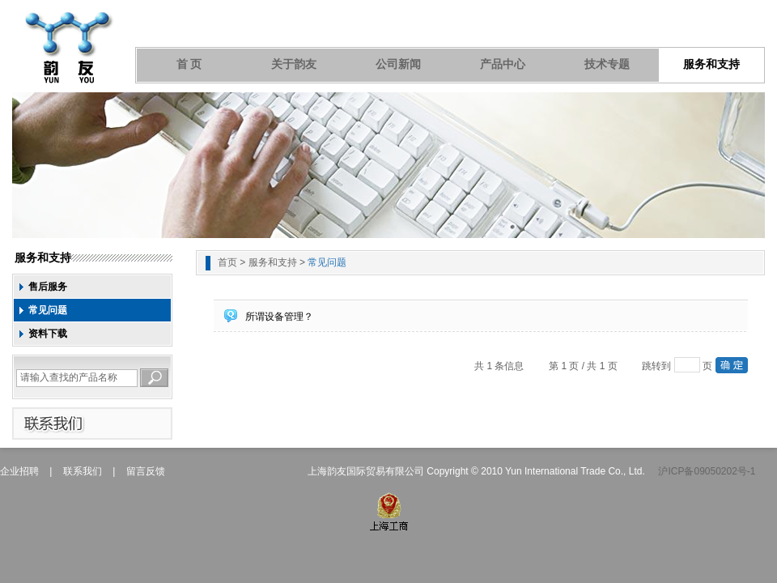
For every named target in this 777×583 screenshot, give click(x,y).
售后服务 (47, 286)
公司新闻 (398, 64)
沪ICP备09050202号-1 (706, 471)
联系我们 (82, 471)
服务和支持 (711, 64)
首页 (227, 262)
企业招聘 (19, 471)
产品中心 (502, 64)
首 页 (189, 64)
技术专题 (607, 64)
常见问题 (47, 310)
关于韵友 (293, 64)
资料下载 (47, 333)
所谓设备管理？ (279, 316)
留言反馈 (145, 471)
